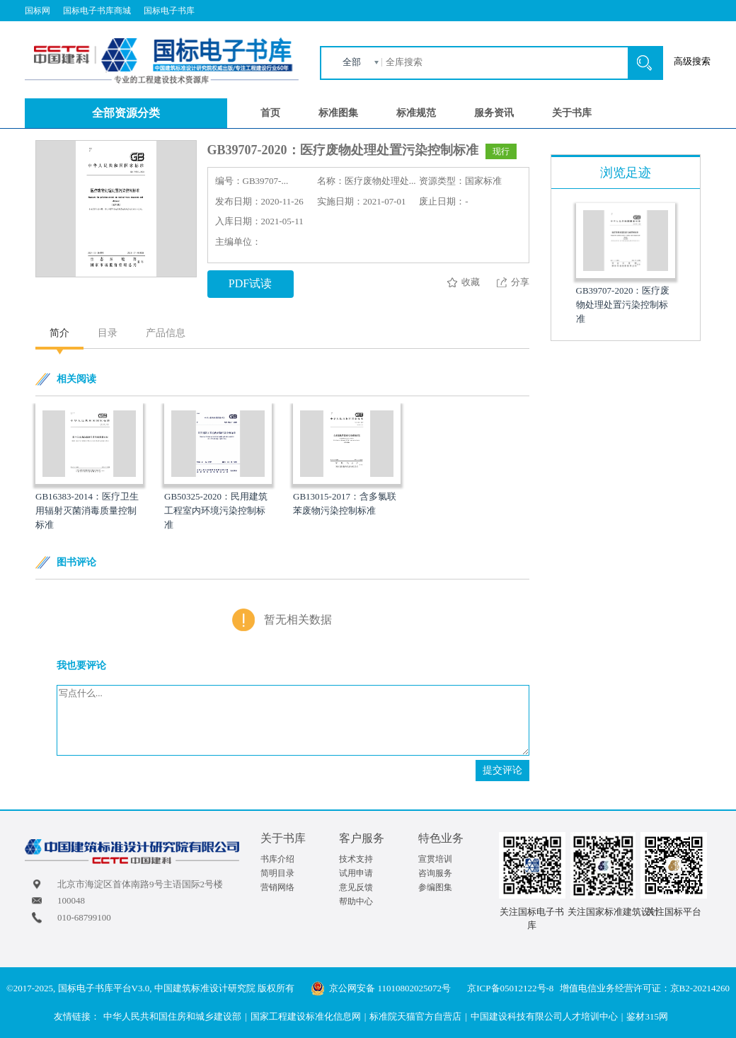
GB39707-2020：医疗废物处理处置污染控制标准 (623, 304)
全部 (352, 62)
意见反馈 (356, 887)
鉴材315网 (647, 1016)
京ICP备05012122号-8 (510, 988)
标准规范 (416, 113)
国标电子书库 (169, 11)
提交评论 (502, 770)
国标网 (37, 11)
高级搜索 (692, 61)
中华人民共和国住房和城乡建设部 (172, 1016)
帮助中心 (356, 901)
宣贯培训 (435, 859)
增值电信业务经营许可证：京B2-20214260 (645, 988)
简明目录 (277, 873)
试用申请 (356, 873)
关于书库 (572, 113)
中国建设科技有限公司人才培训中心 (544, 1016)
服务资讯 (494, 113)
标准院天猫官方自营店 (415, 1016)
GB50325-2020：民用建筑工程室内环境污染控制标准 (216, 510)
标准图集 (338, 113)
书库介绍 (277, 859)
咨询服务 (435, 873)
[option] (89, 467)
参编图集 (435, 887)
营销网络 (277, 887)
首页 (270, 113)
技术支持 (356, 859)
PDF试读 (250, 283)
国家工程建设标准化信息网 (306, 1016)
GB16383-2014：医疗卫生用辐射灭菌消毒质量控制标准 (87, 510)
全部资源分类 (126, 113)
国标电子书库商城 (97, 11)
